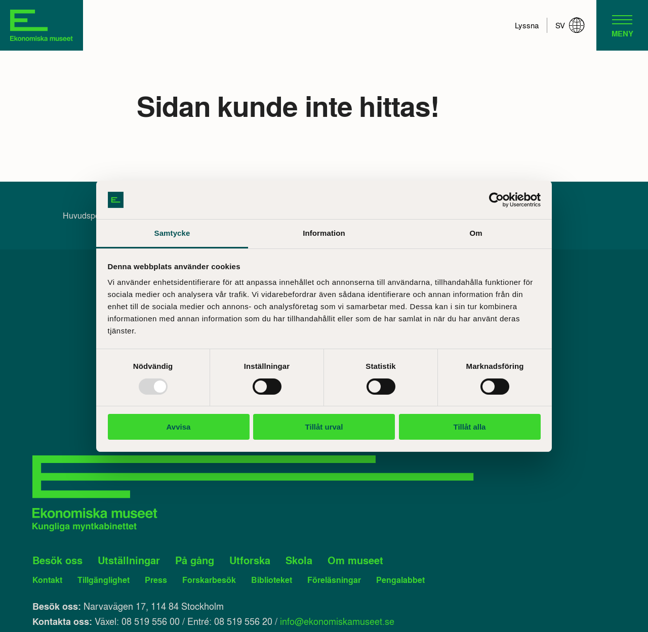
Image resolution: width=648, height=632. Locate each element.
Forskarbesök (209, 579)
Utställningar (129, 560)
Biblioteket (271, 579)
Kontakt (47, 579)
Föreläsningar (334, 579)
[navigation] (622, 25)
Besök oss (57, 560)
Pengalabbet (400, 579)
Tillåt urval (324, 427)
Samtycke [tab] (172, 233)
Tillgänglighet (103, 579)
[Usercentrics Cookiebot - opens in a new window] (496, 199)
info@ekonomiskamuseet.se (337, 620)
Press (156, 579)
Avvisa (179, 427)
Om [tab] (475, 233)
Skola (299, 560)
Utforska (249, 560)
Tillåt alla (470, 427)
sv (569, 25)
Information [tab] (324, 233)
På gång (194, 560)
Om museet (355, 560)
